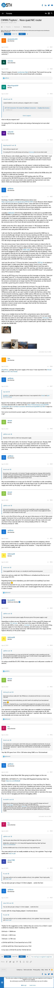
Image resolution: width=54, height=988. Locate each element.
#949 (51, 464)
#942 (51, 69)
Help (42, 969)
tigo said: (5, 391)
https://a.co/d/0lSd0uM (13, 781)
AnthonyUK (11, 554)
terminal (26, 625)
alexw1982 (11, 860)
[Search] (51, 13)
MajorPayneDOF (13, 86)
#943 (51, 93)
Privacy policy (36, 969)
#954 (51, 645)
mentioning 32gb (22, 72)
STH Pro (4, 969)
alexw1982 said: (7, 903)
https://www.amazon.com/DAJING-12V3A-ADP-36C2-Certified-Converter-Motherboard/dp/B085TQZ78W (25, 405)
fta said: (5, 873)
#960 (51, 897)
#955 (51, 686)
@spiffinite (5, 370)
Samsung (31, 152)
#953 (51, 608)
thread (49, 370)
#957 (51, 772)
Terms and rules (28, 969)
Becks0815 (5, 22)
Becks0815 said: (7, 799)
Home (46, 969)
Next (22, 34)
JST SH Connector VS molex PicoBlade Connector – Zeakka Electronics (27, 108)
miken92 (10, 132)
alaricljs (10, 61)
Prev (7, 34)
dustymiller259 (12, 39)
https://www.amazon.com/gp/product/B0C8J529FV (18, 202)
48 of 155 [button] (14, 34)
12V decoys (13, 623)
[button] (3, 13)
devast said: (6, 469)
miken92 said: (7, 99)
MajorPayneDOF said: (8, 145)
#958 (51, 831)
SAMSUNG (11, 213)
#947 (51, 386)
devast (10, 420)
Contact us (19, 969)
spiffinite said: (6, 434)
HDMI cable (26, 250)
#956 (51, 734)
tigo (9, 358)
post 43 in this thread (10, 371)
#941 (51, 47)
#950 (51, 500)
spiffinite (10, 188)
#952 (51, 562)
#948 (51, 428)
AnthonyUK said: (7, 692)
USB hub (40, 262)
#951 (51, 538)
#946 (51, 366)
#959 (51, 868)
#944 (51, 140)
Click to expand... (27, 115)
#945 (51, 196)
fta (9, 727)
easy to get (11, 853)
